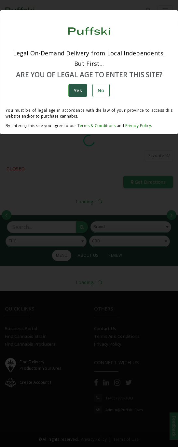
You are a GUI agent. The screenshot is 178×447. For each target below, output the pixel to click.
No (101, 90)
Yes (78, 90)
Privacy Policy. (138, 125)
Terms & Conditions (96, 125)
